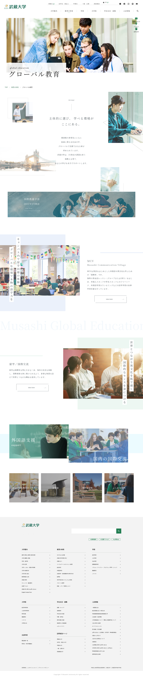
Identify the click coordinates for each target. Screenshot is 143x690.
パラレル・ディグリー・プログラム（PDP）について (104, 579)
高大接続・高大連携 (97, 641)
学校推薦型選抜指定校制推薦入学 (100, 625)
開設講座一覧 (25, 651)
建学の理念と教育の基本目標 (28, 567)
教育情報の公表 (25, 588)
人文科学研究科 (25, 622)
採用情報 (24, 679)
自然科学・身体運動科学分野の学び (65, 585)
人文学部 (94, 570)
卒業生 (74, 2)
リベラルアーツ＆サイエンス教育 (65, 576)
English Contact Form (27, 604)
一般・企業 (84, 2)
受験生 (49, 2)
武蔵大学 (106, 679)
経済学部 (94, 567)
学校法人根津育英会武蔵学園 (94, 679)
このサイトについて (33, 679)
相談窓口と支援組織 (61, 635)
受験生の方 (59, 651)
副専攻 (58, 588)
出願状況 (94, 653)
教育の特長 (15, 87)
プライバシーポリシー (47, 679)
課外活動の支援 (60, 632)
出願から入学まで (96, 647)
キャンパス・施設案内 (27, 595)
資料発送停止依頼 (96, 666)
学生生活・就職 (62, 614)
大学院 (24, 614)
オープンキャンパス (97, 638)
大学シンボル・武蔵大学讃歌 (28, 579)
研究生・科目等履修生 (27, 654)
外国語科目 (59, 582)
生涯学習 (25, 645)
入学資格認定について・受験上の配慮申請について (104, 632)
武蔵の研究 (24, 592)
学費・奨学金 (60, 629)
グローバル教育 (60, 595)
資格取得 (59, 622)
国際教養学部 (95, 576)
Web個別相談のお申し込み (98, 663)
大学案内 (25, 561)
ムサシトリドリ (60, 638)
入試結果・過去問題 (97, 629)
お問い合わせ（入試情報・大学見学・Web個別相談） (104, 644)
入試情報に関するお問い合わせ (99, 657)
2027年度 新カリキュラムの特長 (64, 592)
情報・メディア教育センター (63, 598)
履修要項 (94, 582)
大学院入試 (24, 635)
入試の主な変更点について (98, 650)
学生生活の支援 (60, 625)
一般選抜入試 (95, 619)
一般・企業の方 (60, 660)
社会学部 (94, 573)
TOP (6, 87)
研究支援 (24, 625)
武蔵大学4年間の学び (62, 570)
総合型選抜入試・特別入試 (98, 622)
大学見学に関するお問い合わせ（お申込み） (102, 660)
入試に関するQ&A (96, 635)
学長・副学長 (25, 573)
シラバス (94, 585)
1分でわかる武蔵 (61, 567)
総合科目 (59, 579)
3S (105, 2)
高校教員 (96, 2)
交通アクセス (25, 598)
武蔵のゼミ (59, 573)
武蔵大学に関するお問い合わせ (29, 601)
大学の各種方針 (25, 582)
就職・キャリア (60, 619)
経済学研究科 (25, 619)
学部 (93, 561)
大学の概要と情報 (26, 570)
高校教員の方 (60, 663)
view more (115, 317)
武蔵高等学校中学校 (115, 679)
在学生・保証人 (63, 2)
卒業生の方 (59, 657)
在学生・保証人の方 (61, 654)
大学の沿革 (24, 576)
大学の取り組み (25, 585)
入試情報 (95, 614)
